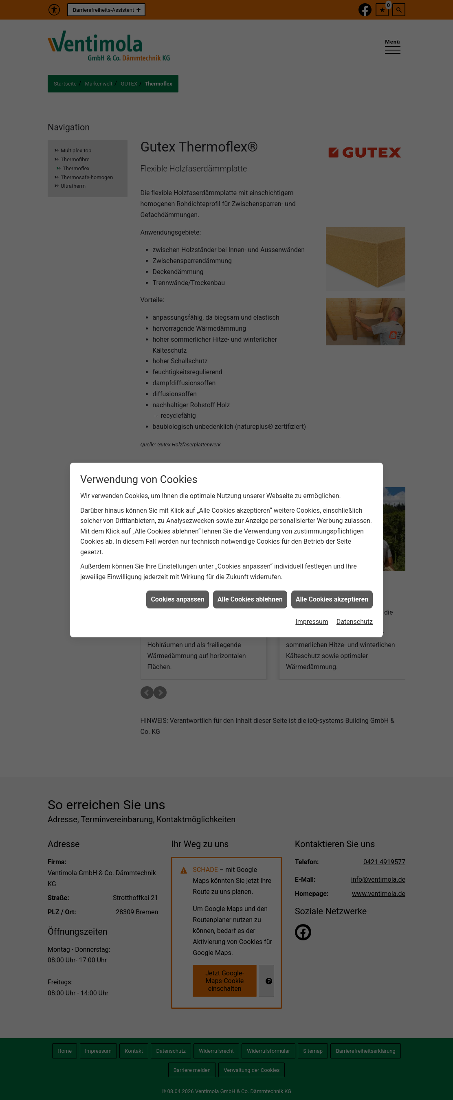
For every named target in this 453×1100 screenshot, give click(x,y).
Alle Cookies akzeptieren (332, 583)
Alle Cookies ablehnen (250, 583)
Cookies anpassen (177, 583)
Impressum (311, 606)
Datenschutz (354, 606)
